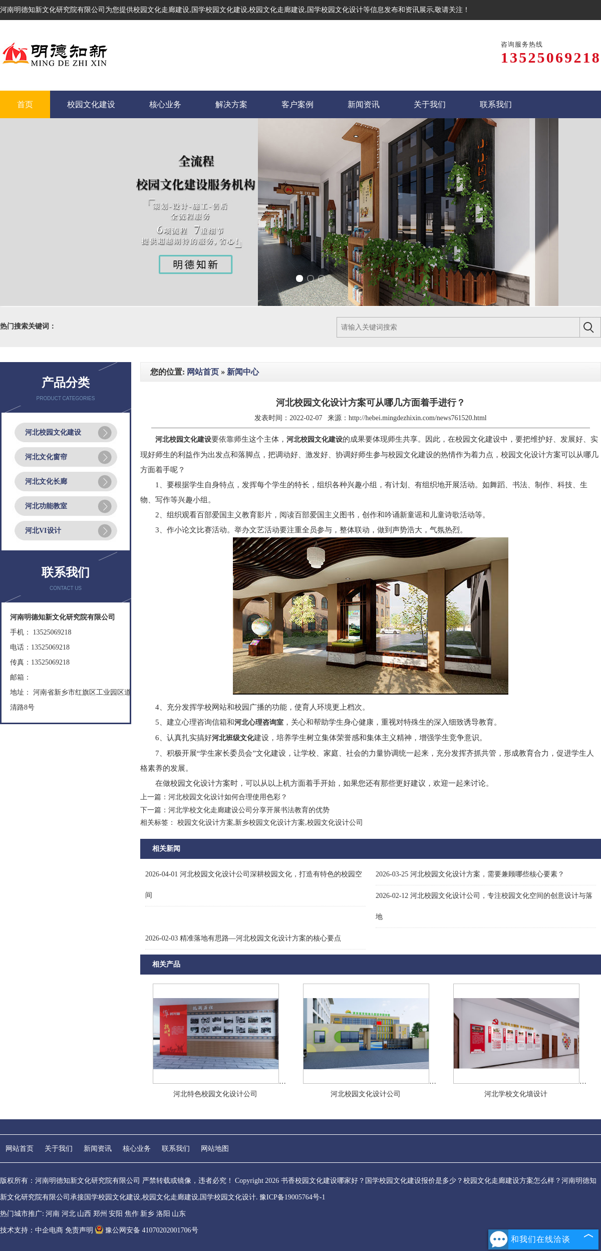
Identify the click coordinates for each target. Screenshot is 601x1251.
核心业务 (137, 1148)
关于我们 (59, 1148)
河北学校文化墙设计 (515, 1094)
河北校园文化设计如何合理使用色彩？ (227, 797)
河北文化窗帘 (46, 457)
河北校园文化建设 (53, 432)
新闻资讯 (98, 1148)
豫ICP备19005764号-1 (292, 1197)
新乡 (147, 1213)
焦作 (132, 1213)
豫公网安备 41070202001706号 (146, 1230)
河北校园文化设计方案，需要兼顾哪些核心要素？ (470, 874)
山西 (84, 1213)
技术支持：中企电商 (31, 1230)
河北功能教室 (46, 506)
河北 (69, 1213)
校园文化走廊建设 (161, 10)
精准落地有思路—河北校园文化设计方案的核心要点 (243, 938)
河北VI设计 (43, 530)
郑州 (100, 1213)
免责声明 (79, 1230)
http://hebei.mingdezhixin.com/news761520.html (418, 418)
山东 (179, 1213)
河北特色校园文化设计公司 (215, 1094)
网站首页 (203, 372)
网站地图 (215, 1148)
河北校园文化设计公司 (366, 1094)
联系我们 (176, 1148)
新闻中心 (243, 372)
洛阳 (163, 1213)
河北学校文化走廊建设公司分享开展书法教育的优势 (249, 810)
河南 (53, 1213)
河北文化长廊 (46, 481)
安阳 (116, 1213)
